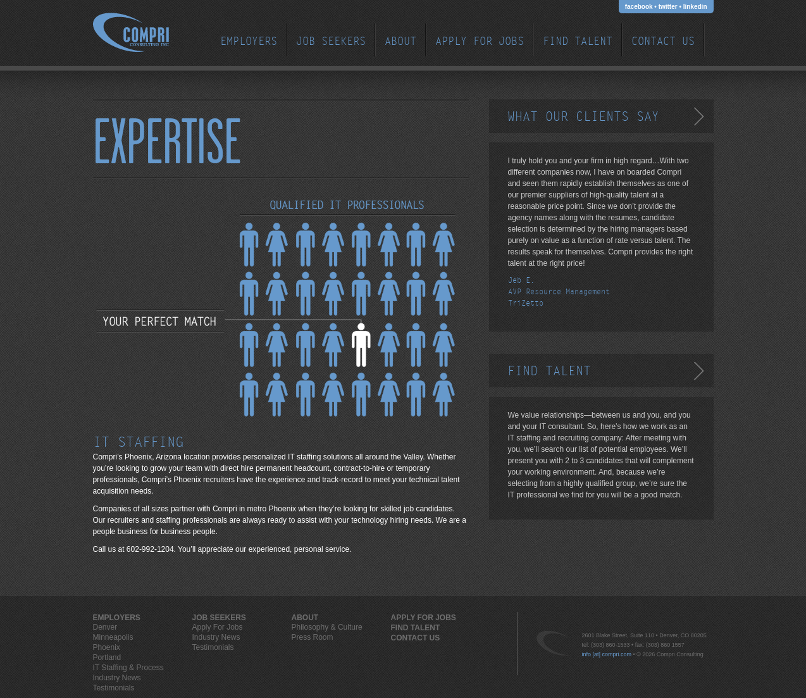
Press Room (312, 637)
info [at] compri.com (607, 654)
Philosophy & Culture (327, 627)
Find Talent (577, 41)
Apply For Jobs (479, 41)
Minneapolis (113, 637)
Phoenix (106, 647)
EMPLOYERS (248, 41)
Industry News (117, 677)
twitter (668, 6)
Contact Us (663, 41)
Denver (105, 627)
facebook (639, 6)
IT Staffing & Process (128, 667)
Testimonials (114, 687)
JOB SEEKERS (331, 41)
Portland (107, 657)
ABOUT (400, 41)
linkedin (695, 6)
